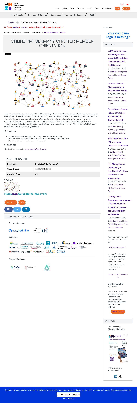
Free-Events (113, 101)
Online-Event (116, 72)
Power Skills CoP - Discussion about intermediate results (117, 87)
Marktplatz (118, 312)
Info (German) (68, 398)
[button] (52, 217)
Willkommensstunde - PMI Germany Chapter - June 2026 (118, 142)
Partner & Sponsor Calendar (55, 32)
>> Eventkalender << (117, 247)
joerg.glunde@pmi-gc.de (35, 149)
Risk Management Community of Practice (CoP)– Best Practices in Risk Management (118, 171)
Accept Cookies (64, 394)
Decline (76, 394)
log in (15, 27)
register (24, 27)
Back (22, 202)
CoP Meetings (116, 97)
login (15, 194)
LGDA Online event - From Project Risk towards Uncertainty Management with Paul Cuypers (118, 58)
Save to (10, 202)
